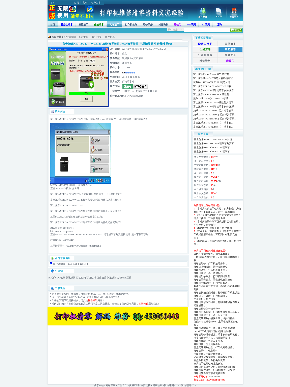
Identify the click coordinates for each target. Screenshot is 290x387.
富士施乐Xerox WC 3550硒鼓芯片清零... (214, 102)
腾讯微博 (71, 277)
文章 (85, 2)
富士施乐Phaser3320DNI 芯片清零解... (213, 122)
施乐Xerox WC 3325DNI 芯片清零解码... (214, 110)
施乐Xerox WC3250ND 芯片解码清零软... (214, 118)
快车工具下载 (98, 294)
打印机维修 (131, 24)
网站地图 (157, 385)
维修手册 (148, 24)
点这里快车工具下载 (146, 91)
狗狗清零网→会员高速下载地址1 (70, 264)
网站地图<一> (171, 385)
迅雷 (111, 294)
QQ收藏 (61, 277)
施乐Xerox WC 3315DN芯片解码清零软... (214, 114)
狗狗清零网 (70, 37)
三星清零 (83, 24)
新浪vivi (121, 277)
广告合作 (122, 385)
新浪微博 (112, 277)
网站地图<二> (188, 385)
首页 (76, 2)
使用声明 (134, 385)
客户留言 (96, 2)
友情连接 (145, 385)
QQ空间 (52, 277)
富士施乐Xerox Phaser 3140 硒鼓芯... (212, 94)
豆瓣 (128, 277)
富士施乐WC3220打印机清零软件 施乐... (214, 90)
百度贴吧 (91, 277)
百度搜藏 (101, 277)
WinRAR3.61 (80, 297)
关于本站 (99, 385)
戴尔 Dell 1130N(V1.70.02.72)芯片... (211, 98)
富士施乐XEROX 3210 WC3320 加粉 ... (213, 86)
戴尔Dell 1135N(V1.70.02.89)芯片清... (212, 82)
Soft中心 (83, 37)
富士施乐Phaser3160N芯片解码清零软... (214, 78)
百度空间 (81, 277)
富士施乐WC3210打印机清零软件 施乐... (214, 106)
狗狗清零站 (128, 81)
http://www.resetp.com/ (61, 231)
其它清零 (114, 24)
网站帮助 (110, 385)
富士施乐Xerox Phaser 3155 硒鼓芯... (212, 74)
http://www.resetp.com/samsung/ (86, 245)
